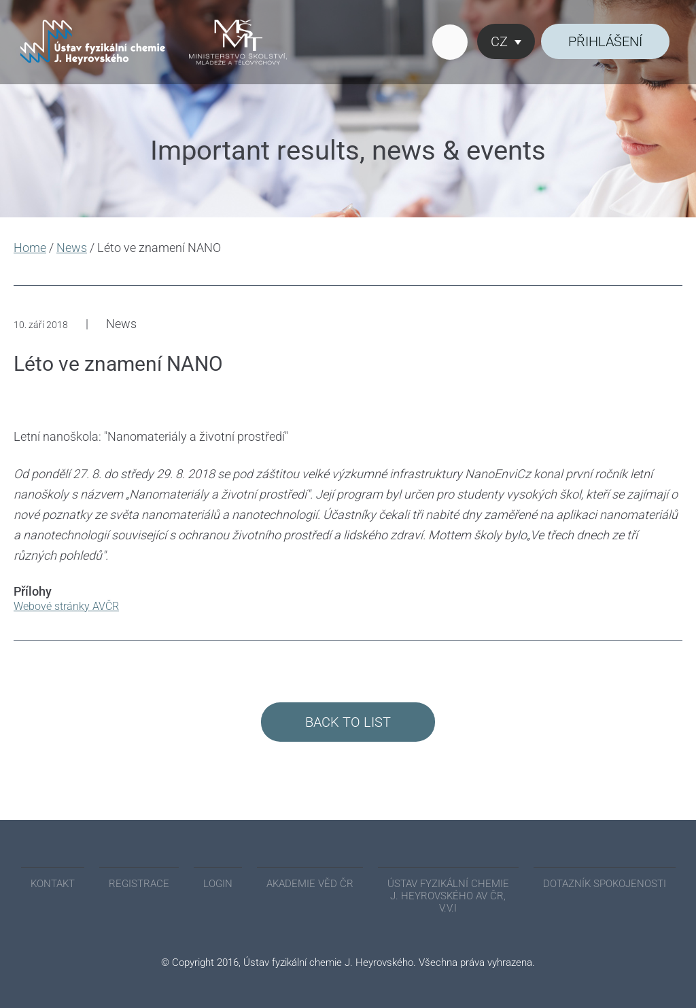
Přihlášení (605, 41)
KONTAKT (53, 884)
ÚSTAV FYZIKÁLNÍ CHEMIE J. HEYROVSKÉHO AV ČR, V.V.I (448, 896)
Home (30, 247)
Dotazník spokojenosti (604, 884)
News (71, 247)
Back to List (348, 722)
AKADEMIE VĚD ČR (309, 884)
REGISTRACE (139, 884)
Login (217, 884)
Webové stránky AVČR (66, 606)
